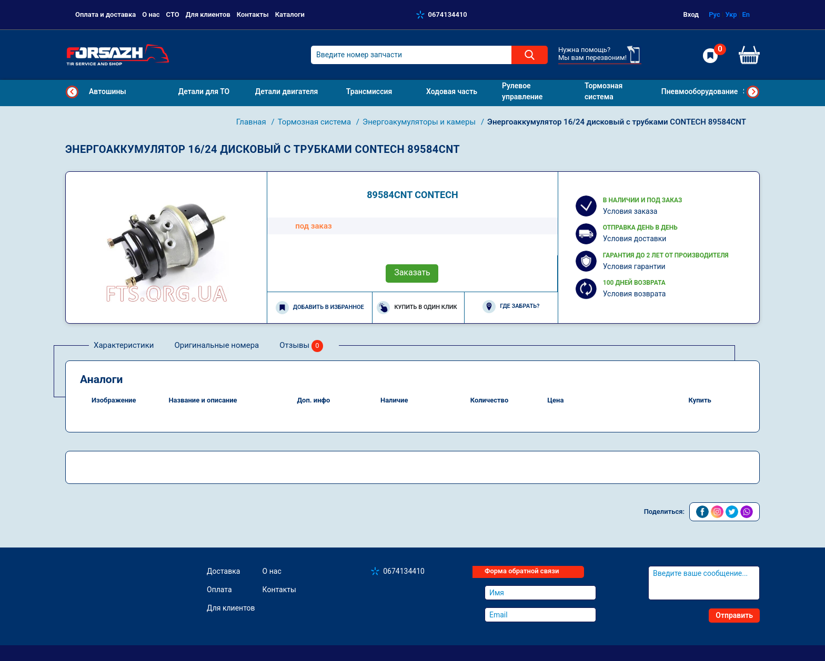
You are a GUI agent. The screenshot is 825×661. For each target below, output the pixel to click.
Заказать (412, 272)
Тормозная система (315, 122)
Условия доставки (635, 238)
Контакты (253, 14)
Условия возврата (634, 294)
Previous (72, 92)
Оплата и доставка (105, 14)
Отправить (734, 615)
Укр (731, 14)
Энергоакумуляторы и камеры (420, 122)
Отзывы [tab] (301, 346)
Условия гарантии (634, 266)
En (746, 14)
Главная (252, 122)
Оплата (219, 589)
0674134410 (447, 14)
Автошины (107, 91)
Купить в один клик (417, 307)
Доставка (223, 571)
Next (753, 92)
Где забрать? (510, 306)
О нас (150, 14)
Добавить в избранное (320, 307)
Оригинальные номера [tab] (216, 345)
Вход (691, 14)
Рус (714, 14)
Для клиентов (208, 14)
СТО (172, 14)
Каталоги (290, 14)
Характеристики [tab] (124, 345)
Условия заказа (630, 211)
